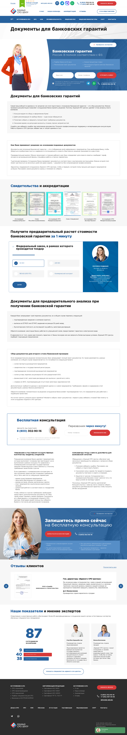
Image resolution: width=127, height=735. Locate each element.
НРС (24, 707)
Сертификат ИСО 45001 (52, 693)
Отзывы (82, 11)
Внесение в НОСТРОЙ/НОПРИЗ (22, 698)
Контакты (112, 19)
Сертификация (67, 707)
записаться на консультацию (58, 533)
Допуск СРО (15, 707)
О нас (41, 11)
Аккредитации (70, 11)
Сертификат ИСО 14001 (52, 690)
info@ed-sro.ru (46, 3)
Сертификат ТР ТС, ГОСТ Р (53, 695)
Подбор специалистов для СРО (22, 695)
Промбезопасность (53, 19)
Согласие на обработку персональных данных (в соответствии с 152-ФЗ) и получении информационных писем (68, 83)
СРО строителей (17, 688)
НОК (41, 19)
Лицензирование (82, 707)
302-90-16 (87, 2)
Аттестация (53, 707)
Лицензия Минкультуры (88, 19)
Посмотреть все (109, 567)
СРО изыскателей (18, 693)
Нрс (35, 19)
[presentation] (6, 586)
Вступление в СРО (23, 19)
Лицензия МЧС (70, 19)
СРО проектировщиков (20, 690)
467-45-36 (87, 4)
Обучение (41, 707)
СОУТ (103, 19)
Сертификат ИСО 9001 (51, 688)
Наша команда (54, 11)
